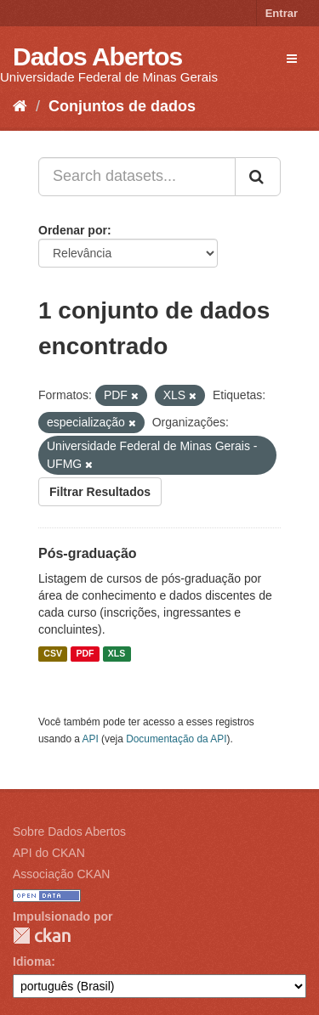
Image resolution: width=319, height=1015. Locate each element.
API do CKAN (49, 853)
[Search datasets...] (137, 176)
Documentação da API (176, 739)
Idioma (32, 961)
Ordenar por (72, 230)
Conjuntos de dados (122, 106)
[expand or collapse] (291, 59)
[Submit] (258, 176)
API (91, 739)
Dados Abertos (97, 56)
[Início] (20, 106)
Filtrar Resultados (100, 492)
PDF (85, 654)
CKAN (42, 936)
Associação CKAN (61, 874)
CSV (52, 654)
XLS (116, 654)
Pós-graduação (87, 553)
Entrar (281, 13)
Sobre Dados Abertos (69, 831)
